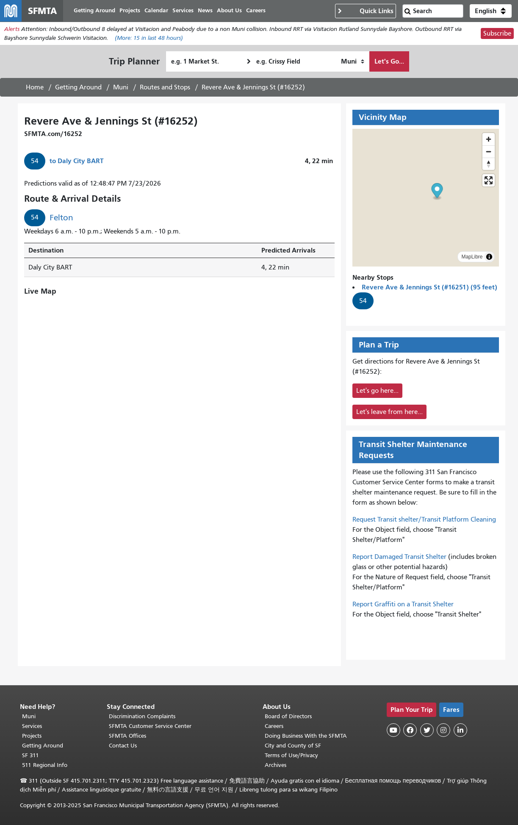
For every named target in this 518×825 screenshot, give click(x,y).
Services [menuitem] (187, 11)
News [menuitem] (209, 11)
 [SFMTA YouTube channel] (393, 730)
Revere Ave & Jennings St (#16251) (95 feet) (429, 289)
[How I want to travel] (352, 63)
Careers (274, 726)
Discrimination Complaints (142, 716)
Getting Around (78, 89)
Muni (120, 89)
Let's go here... (377, 393)
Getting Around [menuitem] (98, 11)
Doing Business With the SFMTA (306, 735)
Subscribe (497, 35)
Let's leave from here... (389, 414)
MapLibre (471, 259)
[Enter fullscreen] (488, 182)
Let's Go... (389, 63)
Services (32, 726)
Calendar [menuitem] (160, 11)
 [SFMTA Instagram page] (443, 730)
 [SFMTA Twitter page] (427, 730)
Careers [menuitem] (260, 11)
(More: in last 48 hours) (149, 40)
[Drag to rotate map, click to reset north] (488, 166)
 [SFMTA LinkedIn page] (460, 730)
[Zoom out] (488, 153)
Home (35, 89)
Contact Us (123, 745)
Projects (32, 735)
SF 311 (30, 755)
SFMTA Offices (127, 735)
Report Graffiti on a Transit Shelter (403, 606)
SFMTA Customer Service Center (150, 726)
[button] (491, 12)
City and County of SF (293, 745)
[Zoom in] (488, 141)
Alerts (11, 31)
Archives (275, 765)
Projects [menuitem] (134, 11)
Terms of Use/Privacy (291, 755)
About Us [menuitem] (233, 11)
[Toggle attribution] (489, 259)
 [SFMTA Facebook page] (410, 730)
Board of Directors (288, 716)
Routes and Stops (165, 89)
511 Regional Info (44, 765)
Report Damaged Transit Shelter (399, 559)
